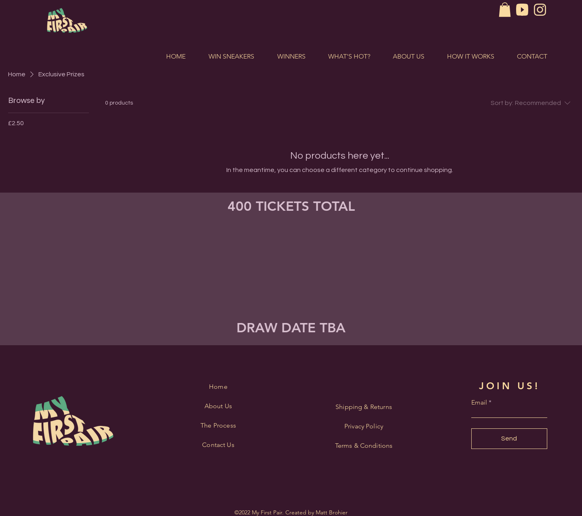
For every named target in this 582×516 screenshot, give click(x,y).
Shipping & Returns (363, 407)
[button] (505, 9)
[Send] (509, 438)
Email (479, 402)
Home (218, 386)
